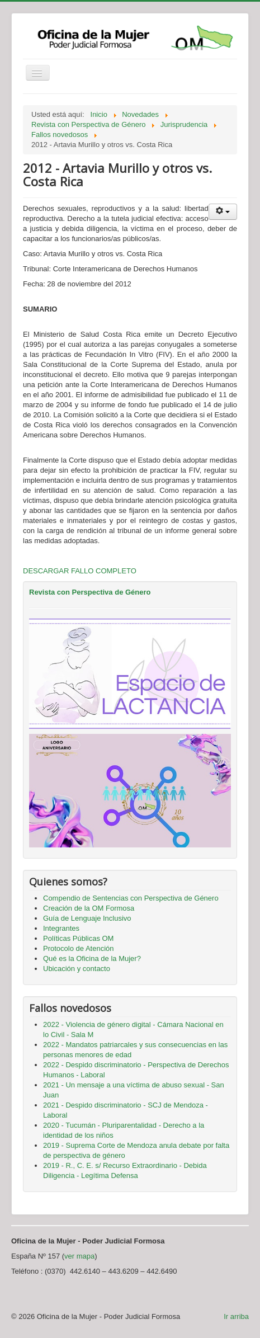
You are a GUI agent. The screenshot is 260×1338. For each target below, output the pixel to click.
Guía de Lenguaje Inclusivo (87, 918)
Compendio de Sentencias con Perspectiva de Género (131, 898)
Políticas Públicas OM (78, 938)
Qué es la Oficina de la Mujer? (92, 958)
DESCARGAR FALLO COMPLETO (79, 571)
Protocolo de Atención (78, 948)
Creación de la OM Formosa (88, 908)
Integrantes (61, 928)
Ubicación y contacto (76, 968)
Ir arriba (236, 1316)
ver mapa (79, 1256)
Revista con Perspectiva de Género (89, 592)
